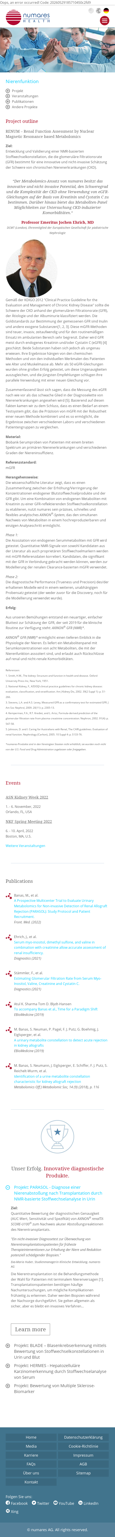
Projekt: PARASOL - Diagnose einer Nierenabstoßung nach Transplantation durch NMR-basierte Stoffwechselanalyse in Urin (58, 1193)
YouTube (63, 1503)
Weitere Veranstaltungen (25, 845)
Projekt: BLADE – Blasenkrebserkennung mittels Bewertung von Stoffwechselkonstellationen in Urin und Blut (60, 1351)
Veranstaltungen (25, 96)
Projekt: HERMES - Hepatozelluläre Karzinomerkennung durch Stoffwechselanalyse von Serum (60, 1371)
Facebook (17, 1503)
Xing (12, 1511)
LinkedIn (88, 1503)
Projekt (17, 91)
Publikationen (23, 101)
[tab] (57, 1193)
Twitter (40, 1503)
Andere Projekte (24, 107)
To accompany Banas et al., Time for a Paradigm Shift (56, 1009)
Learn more (30, 1329)
